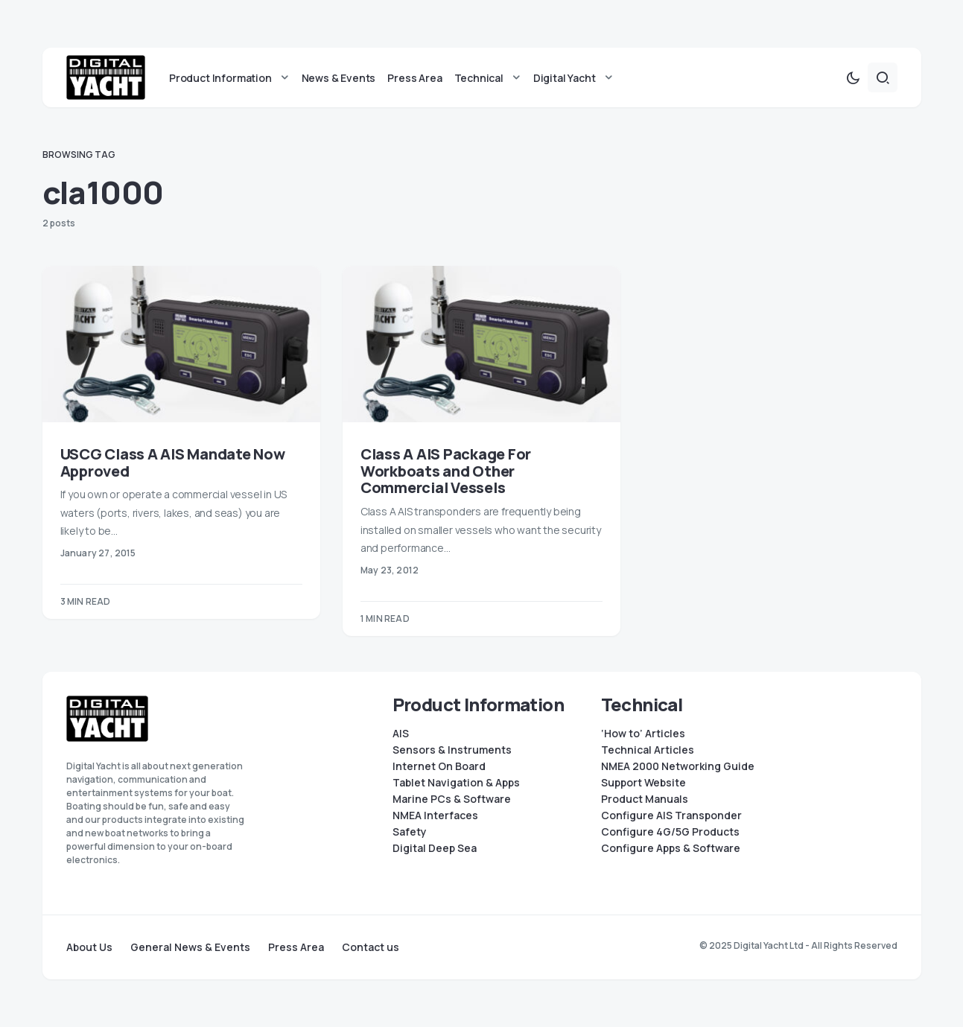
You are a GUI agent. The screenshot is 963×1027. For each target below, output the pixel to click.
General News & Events (190, 947)
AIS (400, 733)
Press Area (296, 947)
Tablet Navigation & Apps (456, 783)
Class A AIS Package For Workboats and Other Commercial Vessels (445, 471)
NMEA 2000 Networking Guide (677, 766)
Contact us (370, 947)
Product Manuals (644, 799)
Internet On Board (439, 766)
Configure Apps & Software (670, 848)
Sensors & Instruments (452, 750)
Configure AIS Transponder (671, 815)
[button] (853, 77)
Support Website (643, 783)
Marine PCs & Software (451, 799)
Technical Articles (647, 750)
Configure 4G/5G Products (670, 832)
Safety (409, 832)
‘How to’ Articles (643, 733)
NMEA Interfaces (435, 815)
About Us (89, 947)
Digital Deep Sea (434, 848)
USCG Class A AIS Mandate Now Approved (172, 462)
